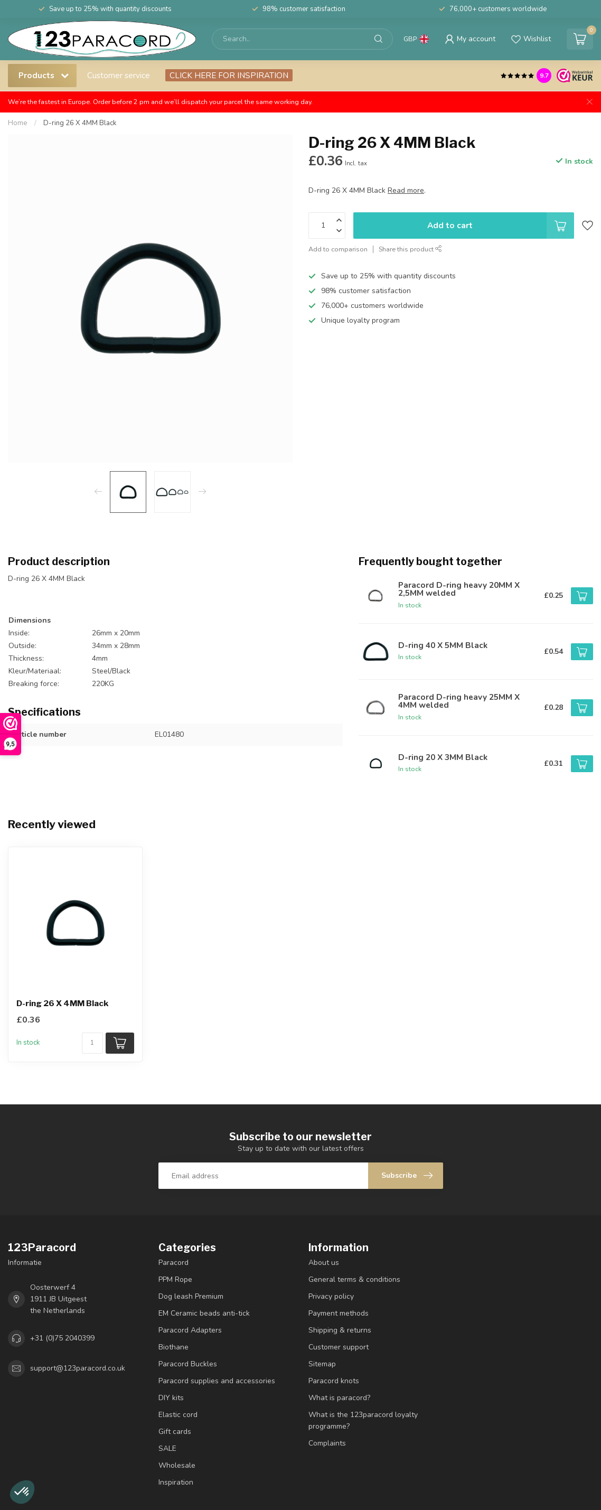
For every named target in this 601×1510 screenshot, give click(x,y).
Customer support (338, 1347)
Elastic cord (178, 1415)
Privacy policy (331, 1296)
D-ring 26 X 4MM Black (80, 123)
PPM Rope (175, 1279)
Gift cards (174, 1432)
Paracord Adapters (190, 1330)
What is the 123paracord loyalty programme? (363, 1420)
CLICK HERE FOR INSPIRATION (229, 75)
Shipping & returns (339, 1330)
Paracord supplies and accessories (216, 1381)
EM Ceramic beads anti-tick (204, 1313)
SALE (167, 1448)
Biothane (173, 1347)
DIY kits (171, 1398)
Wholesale (176, 1465)
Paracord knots (333, 1381)
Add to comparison (338, 249)
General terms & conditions (354, 1279)
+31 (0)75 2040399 (62, 1338)
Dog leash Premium (190, 1296)
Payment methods (338, 1313)
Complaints (327, 1443)
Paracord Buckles (187, 1364)
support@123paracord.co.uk (77, 1368)
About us (323, 1263)
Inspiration (175, 1482)
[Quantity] (92, 1043)
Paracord (173, 1263)
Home (17, 123)
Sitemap (322, 1364)
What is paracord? (339, 1398)
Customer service (118, 75)
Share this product (410, 249)
